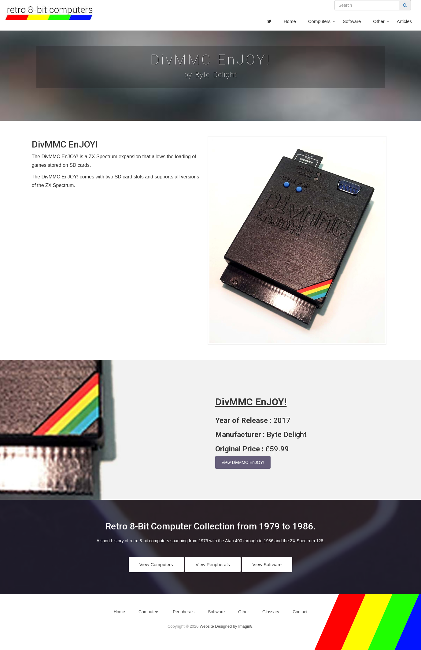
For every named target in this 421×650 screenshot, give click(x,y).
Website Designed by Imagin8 (226, 626)
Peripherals (183, 611)
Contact (300, 611)
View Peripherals (212, 564)
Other (379, 21)
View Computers (156, 564)
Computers (319, 21)
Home (290, 21)
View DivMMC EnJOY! (243, 462)
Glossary (270, 611)
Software (352, 21)
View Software (267, 564)
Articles (404, 21)
